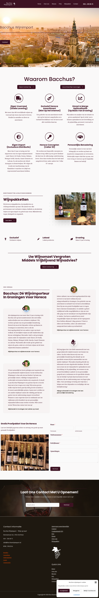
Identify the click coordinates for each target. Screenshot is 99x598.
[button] (96, 582)
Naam (52, 425)
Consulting (6, 555)
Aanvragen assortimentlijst (60, 526)
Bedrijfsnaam (55, 443)
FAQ (60, 4)
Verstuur (55, 469)
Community (7, 562)
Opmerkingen (54, 451)
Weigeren (76, 591)
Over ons (46, 4)
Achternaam (78, 431)
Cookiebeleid (76, 594)
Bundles (5, 552)
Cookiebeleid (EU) (57, 531)
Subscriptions (7, 557)
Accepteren (64, 591)
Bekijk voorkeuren (90, 591)
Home (39, 4)
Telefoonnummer (56, 435)
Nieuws (54, 4)
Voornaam (53, 431)
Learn (5, 560)
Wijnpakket (67, 4)
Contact (75, 4)
